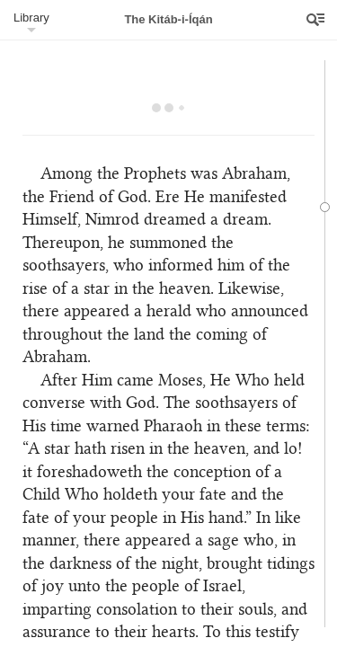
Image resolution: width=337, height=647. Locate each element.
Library (31, 17)
